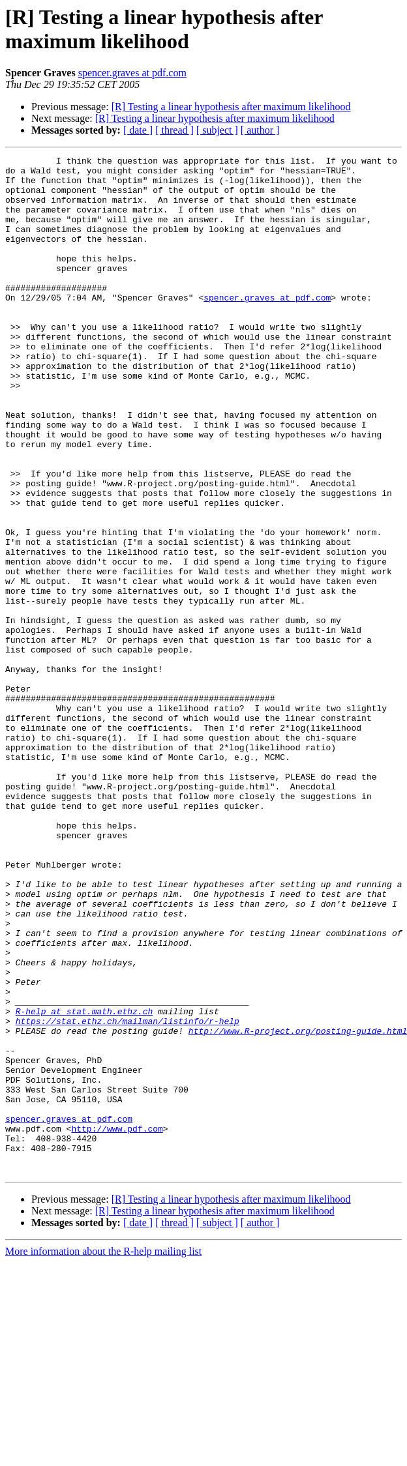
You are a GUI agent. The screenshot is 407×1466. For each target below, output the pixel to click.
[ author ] (260, 130)
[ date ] (138, 130)
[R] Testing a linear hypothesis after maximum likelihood (231, 106)
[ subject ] (217, 130)
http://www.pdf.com (116, 1324)
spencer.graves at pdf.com (132, 72)
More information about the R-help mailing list (103, 1454)
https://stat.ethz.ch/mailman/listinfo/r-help (127, 1195)
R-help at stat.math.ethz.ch (84, 1183)
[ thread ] (174, 130)
